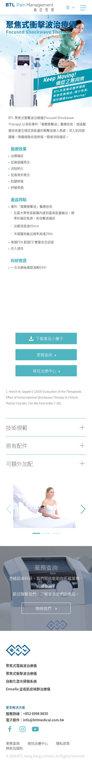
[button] (83, 509)
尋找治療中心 (37, 743)
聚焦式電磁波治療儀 (21, 665)
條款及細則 (14, 748)
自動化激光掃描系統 (21, 681)
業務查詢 (13, 743)
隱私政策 (63, 743)
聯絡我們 (46, 608)
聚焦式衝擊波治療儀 (21, 673)
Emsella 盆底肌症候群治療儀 (28, 688)
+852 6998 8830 (35, 713)
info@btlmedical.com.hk (43, 719)
